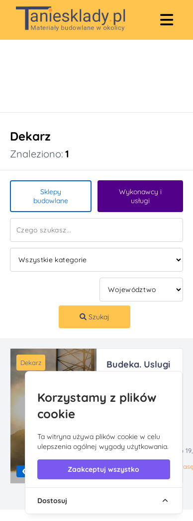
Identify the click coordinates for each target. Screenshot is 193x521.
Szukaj (94, 316)
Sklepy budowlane (50, 196)
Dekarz (30, 363)
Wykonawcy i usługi (140, 196)
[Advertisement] (83, 76)
